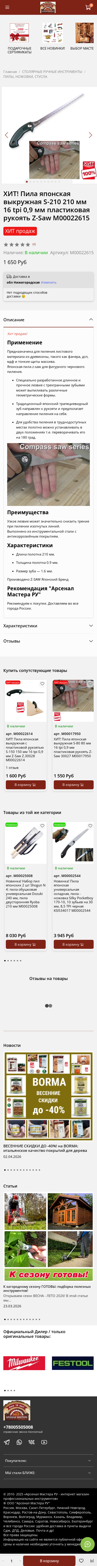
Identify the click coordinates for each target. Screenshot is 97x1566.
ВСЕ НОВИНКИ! (66, 53)
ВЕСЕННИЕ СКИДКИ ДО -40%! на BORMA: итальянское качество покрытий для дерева (45, 1148)
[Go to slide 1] (27, 182)
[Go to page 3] (11, 961)
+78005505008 (18, 1427)
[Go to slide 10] (59, 182)
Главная (10, 72)
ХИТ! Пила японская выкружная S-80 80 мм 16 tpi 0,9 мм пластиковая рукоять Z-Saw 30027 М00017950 (73, 748)
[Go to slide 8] (52, 182)
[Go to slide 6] (44, 182)
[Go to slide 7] (48, 182)
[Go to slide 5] (41, 182)
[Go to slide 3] (34, 182)
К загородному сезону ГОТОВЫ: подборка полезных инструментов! (47, 1289)
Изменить (48, 283)
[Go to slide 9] (55, 182)
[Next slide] (90, 136)
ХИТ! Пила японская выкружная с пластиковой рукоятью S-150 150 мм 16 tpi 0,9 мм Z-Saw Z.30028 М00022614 (25, 750)
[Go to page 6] (20, 961)
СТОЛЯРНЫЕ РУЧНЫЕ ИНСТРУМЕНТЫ (52, 72)
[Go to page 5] (17, 961)
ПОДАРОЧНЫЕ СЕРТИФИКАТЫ (25, 55)
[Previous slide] (7, 136)
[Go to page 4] (14, 961)
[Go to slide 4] (37, 182)
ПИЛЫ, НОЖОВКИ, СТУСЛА (25, 77)
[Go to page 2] (8, 961)
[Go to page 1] (5, 961)
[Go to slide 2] (30, 182)
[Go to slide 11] (36, 1170)
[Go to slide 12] (39, 1170)
